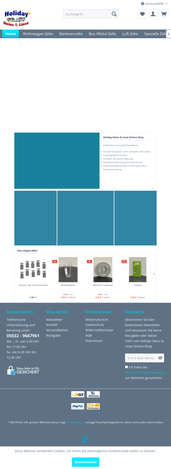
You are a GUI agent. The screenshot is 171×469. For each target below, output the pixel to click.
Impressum (94, 341)
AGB (89, 335)
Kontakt (52, 325)
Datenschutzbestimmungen (145, 372)
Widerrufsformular (99, 330)
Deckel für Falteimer (103, 285)
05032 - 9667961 (23, 336)
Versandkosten (57, 330)
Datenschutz (95, 325)
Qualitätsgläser (68, 285)
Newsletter (54, 319)
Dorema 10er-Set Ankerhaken (33, 285)
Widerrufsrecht (97, 319)
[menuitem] (91, 14)
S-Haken (138, 285)
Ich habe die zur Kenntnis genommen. (145, 372)
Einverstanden (86, 462)
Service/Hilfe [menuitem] (153, 4)
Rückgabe (53, 335)
